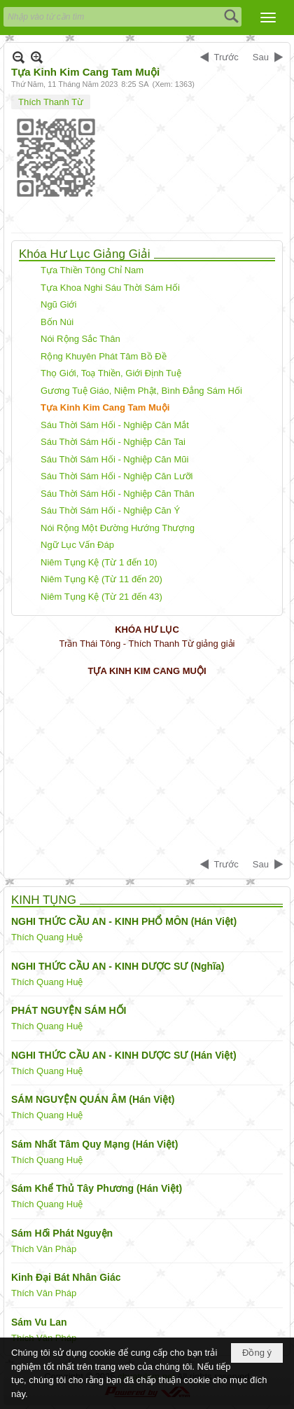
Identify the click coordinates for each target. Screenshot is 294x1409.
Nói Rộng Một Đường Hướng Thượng (118, 528)
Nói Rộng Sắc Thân (80, 339)
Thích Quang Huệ (47, 937)
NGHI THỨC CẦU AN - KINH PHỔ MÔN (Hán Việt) (124, 921)
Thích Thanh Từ (50, 102)
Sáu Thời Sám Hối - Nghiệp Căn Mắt (115, 425)
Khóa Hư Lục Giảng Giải (84, 254)
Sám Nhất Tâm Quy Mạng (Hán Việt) (94, 1144)
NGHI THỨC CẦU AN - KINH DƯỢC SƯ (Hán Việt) (124, 1055)
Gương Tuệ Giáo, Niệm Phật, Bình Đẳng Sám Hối (141, 390)
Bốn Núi (57, 322)
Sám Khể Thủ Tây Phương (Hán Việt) (96, 1188)
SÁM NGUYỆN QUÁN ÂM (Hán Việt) (93, 1099)
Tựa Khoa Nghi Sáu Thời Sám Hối (110, 287)
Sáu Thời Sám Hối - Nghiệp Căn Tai (113, 442)
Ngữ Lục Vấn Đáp (77, 544)
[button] (268, 17)
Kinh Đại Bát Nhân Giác (66, 1277)
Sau (261, 57)
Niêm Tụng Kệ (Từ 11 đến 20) (101, 579)
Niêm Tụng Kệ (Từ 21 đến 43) (101, 596)
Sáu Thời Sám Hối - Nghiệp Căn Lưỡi (117, 476)
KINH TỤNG (43, 900)
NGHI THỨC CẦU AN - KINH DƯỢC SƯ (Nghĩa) (117, 966)
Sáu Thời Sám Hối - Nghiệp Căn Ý (110, 510)
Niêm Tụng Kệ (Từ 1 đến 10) (99, 562)
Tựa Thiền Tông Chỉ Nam (92, 270)
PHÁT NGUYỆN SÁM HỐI (68, 1010)
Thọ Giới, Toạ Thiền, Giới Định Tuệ (111, 373)
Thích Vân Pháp (43, 1249)
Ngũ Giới (58, 304)
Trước (226, 57)
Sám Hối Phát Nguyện (62, 1233)
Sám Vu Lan (39, 1322)
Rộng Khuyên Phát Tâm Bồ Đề (104, 356)
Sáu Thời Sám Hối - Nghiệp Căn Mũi (114, 459)
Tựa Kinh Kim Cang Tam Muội (105, 407)
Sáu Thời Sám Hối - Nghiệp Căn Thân (118, 493)
